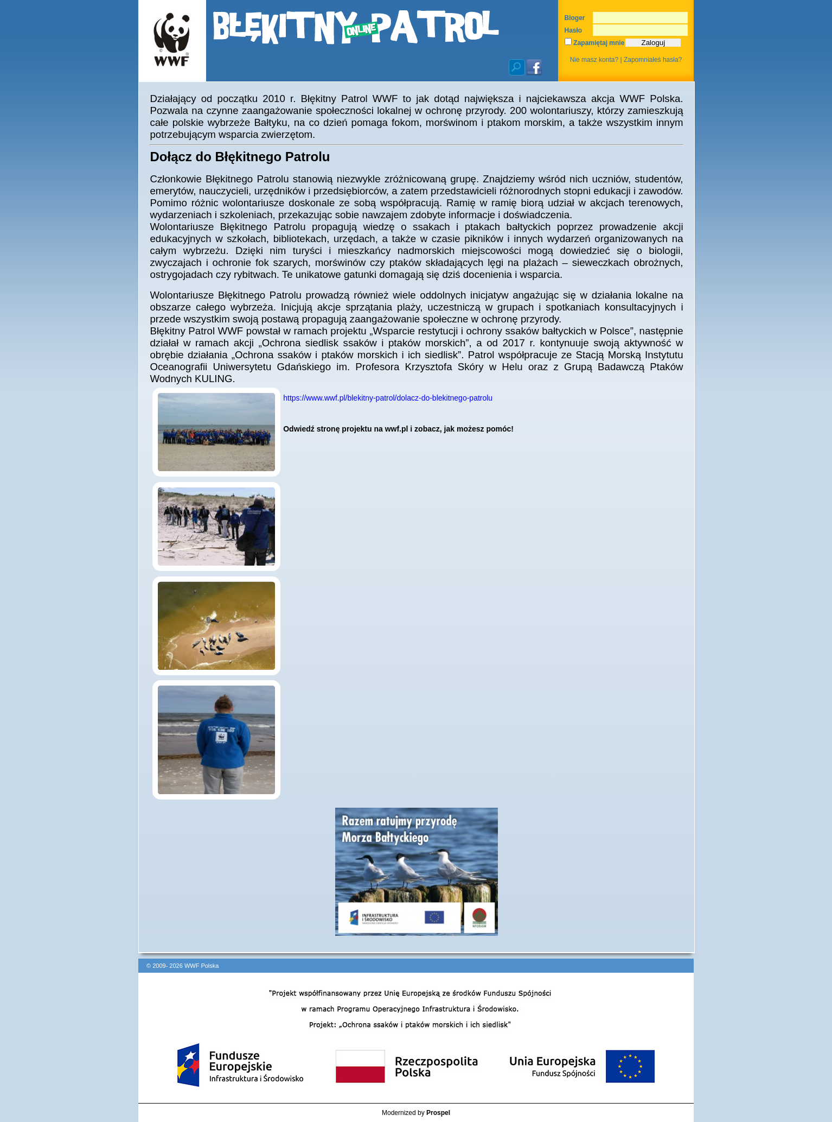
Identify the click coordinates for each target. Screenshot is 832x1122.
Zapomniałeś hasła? (653, 60)
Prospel (438, 1113)
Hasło (574, 30)
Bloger (575, 18)
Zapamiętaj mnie (594, 43)
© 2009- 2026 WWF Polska (182, 965)
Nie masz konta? (594, 60)
